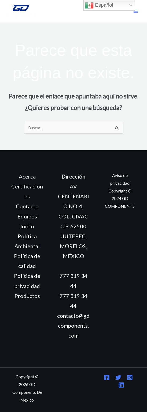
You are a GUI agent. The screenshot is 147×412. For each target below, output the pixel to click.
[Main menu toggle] (136, 11)
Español (99, 5)
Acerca (27, 176)
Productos (27, 296)
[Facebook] (107, 377)
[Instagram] (130, 377)
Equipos (27, 216)
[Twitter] (118, 377)
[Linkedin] (121, 385)
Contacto (27, 206)
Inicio (27, 226)
